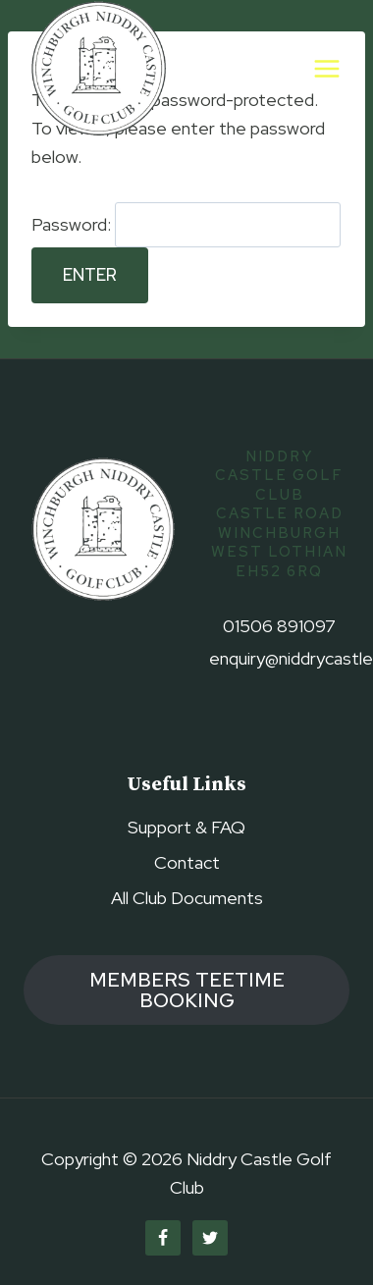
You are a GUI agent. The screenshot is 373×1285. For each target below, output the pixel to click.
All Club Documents (187, 897)
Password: (186, 224)
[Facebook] (163, 1238)
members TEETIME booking (187, 989)
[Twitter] (210, 1238)
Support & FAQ (186, 827)
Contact (187, 862)
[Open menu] (326, 68)
